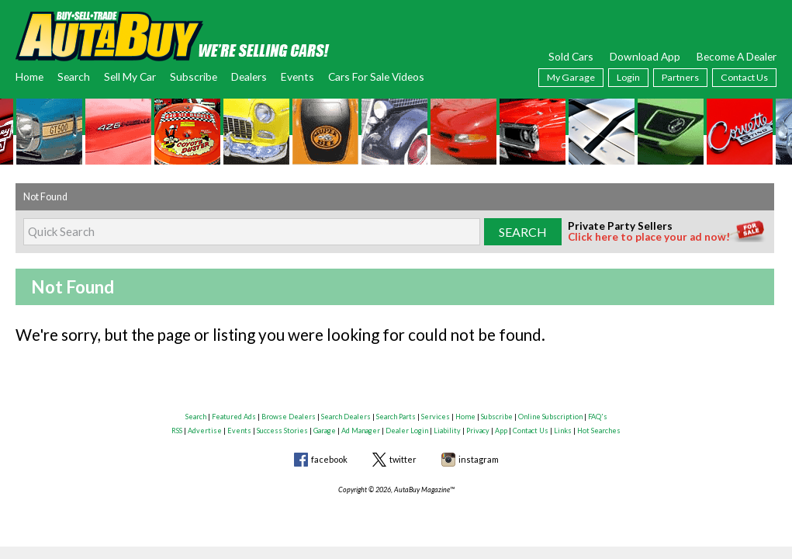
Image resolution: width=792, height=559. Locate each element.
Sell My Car (130, 76)
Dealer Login (407, 430)
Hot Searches (599, 430)
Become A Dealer (736, 56)
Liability (447, 430)
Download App (645, 56)
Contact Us (744, 77)
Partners (680, 77)
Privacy (477, 430)
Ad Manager (360, 430)
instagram (478, 459)
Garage (324, 430)
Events (297, 76)
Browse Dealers (288, 416)
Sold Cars (570, 56)
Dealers (249, 76)
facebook (329, 459)
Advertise (205, 430)
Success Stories (282, 430)
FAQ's (597, 416)
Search (73, 76)
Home (29, 76)
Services (435, 416)
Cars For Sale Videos (376, 76)
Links (563, 430)
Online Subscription (550, 416)
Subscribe (193, 76)
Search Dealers (346, 416)
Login (628, 77)
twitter (403, 459)
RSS (176, 430)
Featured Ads (234, 416)
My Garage (571, 77)
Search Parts (396, 416)
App (501, 430)
